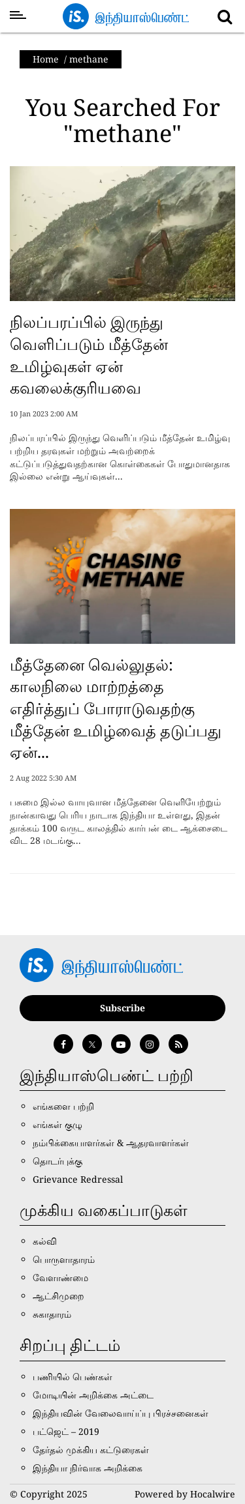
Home (46, 59)
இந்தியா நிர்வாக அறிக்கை (87, 1468)
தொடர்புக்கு (57, 1161)
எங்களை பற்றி (63, 1106)
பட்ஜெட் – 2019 (66, 1431)
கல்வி (45, 1241)
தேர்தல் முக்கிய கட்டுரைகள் (91, 1449)
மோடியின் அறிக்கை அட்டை (93, 1395)
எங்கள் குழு (57, 1124)
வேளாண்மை (60, 1277)
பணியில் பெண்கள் (72, 1376)
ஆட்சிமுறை (58, 1296)
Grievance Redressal (78, 1179)
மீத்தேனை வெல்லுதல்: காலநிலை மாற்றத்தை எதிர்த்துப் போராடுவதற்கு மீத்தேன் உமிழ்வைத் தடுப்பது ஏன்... (115, 708)
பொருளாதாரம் (64, 1259)
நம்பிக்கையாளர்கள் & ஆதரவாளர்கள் (111, 1142)
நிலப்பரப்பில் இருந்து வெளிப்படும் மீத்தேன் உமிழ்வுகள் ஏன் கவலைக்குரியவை (89, 354)
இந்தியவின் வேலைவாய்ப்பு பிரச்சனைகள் (120, 1413)
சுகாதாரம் (52, 1314)
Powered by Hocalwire (185, 1494)
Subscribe (122, 1008)
